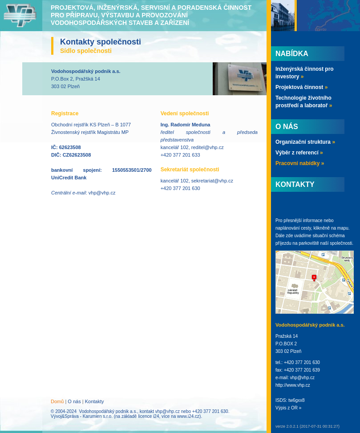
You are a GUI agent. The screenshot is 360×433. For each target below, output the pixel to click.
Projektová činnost (301, 87)
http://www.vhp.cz (292, 385)
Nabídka (291, 53)
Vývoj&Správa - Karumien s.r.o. (82, 416)
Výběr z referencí (299, 153)
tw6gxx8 (296, 400)
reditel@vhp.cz (207, 147)
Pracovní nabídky (299, 163)
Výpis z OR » (288, 407)
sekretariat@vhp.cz (212, 180)
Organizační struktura (305, 142)
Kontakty (94, 401)
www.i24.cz (188, 416)
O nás (74, 401)
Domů (57, 401)
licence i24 (148, 416)
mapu (342, 228)
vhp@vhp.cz (102, 192)
